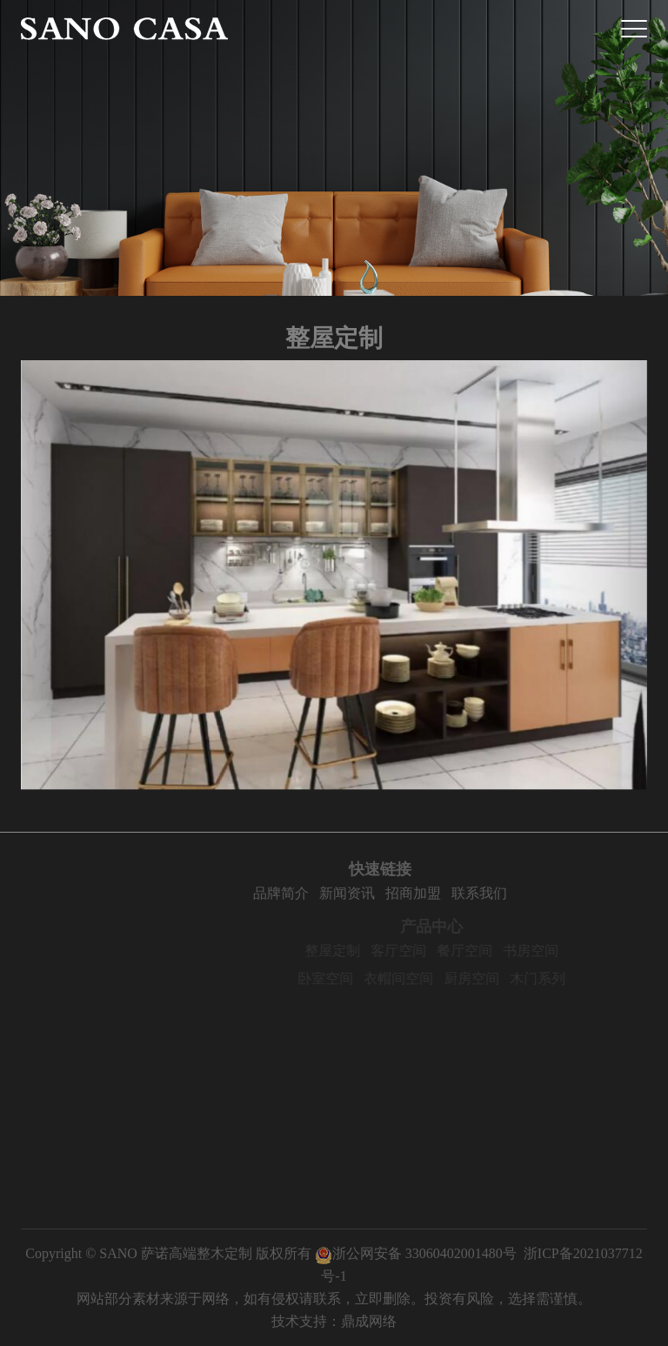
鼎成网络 (369, 1321)
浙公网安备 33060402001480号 (416, 1253)
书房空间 (554, 950)
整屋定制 (356, 950)
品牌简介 (309, 893)
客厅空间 (422, 950)
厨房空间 (495, 978)
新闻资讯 (375, 893)
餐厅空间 (488, 950)
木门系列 (561, 978)
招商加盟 (441, 893)
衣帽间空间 (422, 978)
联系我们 (507, 893)
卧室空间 (349, 978)
